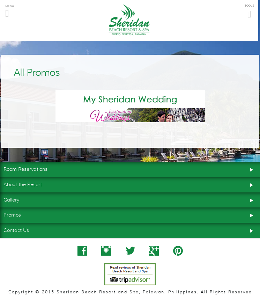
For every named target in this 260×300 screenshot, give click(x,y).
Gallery (130, 199)
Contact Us (130, 229)
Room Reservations (130, 168)
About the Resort (130, 184)
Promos (130, 214)
